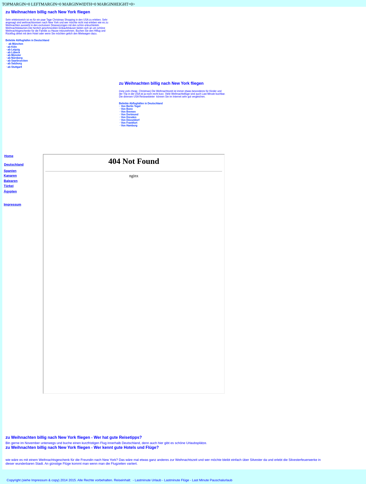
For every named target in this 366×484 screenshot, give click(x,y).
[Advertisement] (45, 106)
